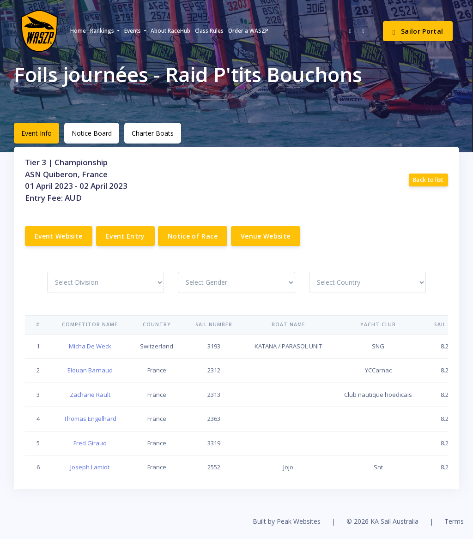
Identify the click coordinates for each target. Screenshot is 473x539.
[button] (105, 30)
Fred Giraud (90, 443)
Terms (454, 521)
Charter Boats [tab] (153, 133)
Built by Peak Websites (287, 521)
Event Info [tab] (36, 133)
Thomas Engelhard (90, 418)
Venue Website (266, 236)
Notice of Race (193, 236)
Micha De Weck (90, 346)
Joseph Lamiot (89, 467)
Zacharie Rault (90, 394)
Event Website (59, 236)
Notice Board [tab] (92, 133)
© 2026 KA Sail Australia (382, 521)
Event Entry (125, 236)
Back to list (428, 180)
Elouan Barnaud (90, 370)
